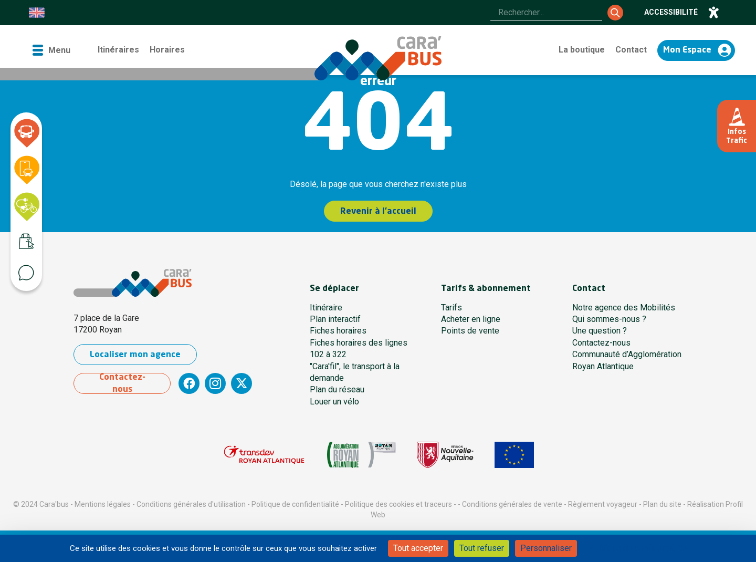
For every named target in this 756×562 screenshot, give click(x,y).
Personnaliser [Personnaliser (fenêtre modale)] (546, 548)
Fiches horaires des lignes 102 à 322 (358, 348)
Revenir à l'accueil (378, 211)
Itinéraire (326, 308)
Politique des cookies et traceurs (398, 504)
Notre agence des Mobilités (623, 308)
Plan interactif (335, 319)
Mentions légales (103, 504)
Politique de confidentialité (295, 504)
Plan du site (662, 504)
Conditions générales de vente (512, 504)
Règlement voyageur (602, 504)
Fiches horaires (338, 331)
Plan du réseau (337, 389)
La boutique (582, 50)
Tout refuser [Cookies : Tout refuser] (481, 548)
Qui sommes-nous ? (609, 319)
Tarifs (451, 308)
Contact (631, 50)
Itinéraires (118, 50)
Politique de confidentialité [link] (637, 548)
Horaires (167, 50)
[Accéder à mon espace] (696, 50)
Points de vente (470, 331)
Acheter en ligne (470, 319)
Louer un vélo (334, 402)
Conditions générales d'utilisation (191, 504)
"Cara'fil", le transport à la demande (355, 372)
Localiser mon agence (135, 355)
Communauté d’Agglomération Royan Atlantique (626, 360)
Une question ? (599, 331)
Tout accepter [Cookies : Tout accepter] (418, 548)
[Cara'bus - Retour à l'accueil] (378, 58)
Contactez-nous (122, 383)
